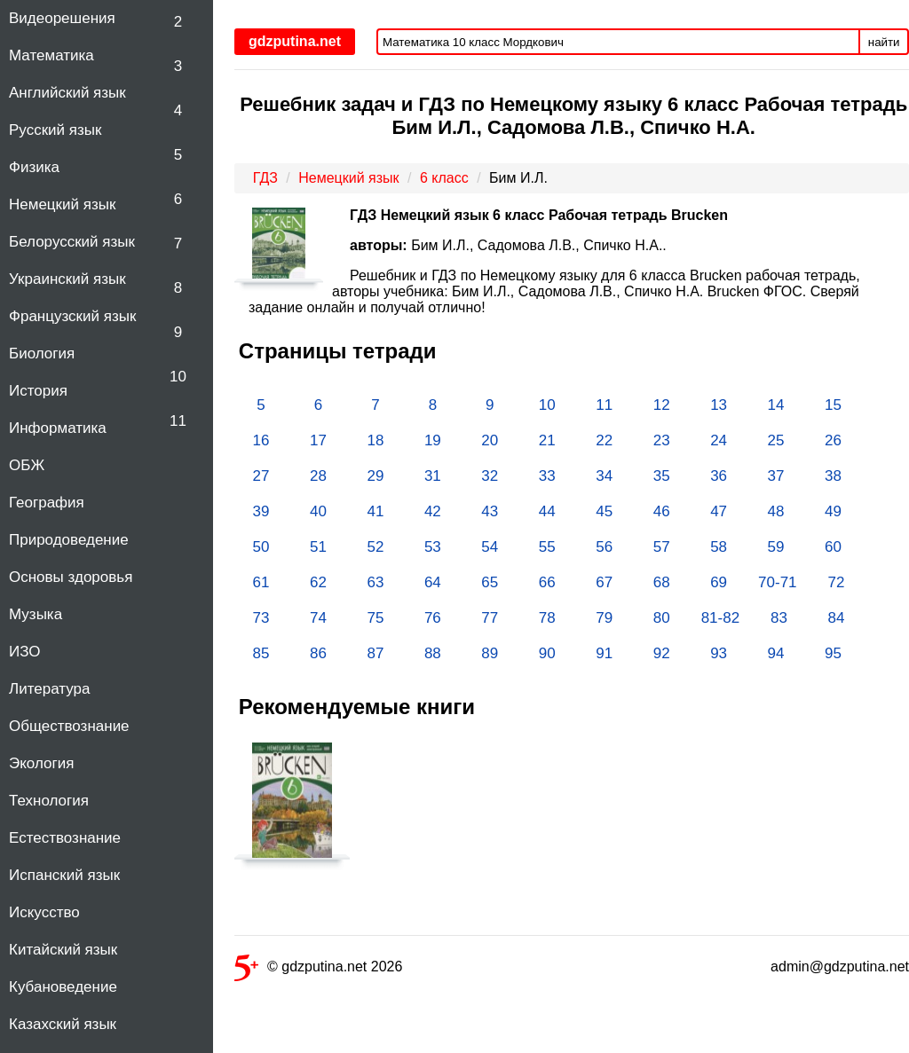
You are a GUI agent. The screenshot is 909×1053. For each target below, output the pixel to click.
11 (178, 421)
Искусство (44, 912)
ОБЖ (26, 465)
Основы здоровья (70, 577)
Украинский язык (67, 279)
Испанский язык (64, 875)
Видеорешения (62, 18)
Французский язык (72, 316)
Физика (34, 167)
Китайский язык (63, 949)
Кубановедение (63, 986)
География (46, 502)
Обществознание (69, 726)
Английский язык (67, 92)
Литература (49, 688)
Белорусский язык (72, 241)
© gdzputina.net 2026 (318, 970)
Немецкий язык (62, 204)
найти (884, 42)
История (38, 390)
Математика (51, 55)
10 (178, 376)
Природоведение (69, 539)
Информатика (58, 428)
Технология (49, 800)
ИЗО (25, 651)
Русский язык (55, 130)
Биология (42, 353)
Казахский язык (62, 1024)
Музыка (35, 614)
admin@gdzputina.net (840, 966)
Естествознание (65, 837)
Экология (41, 763)
